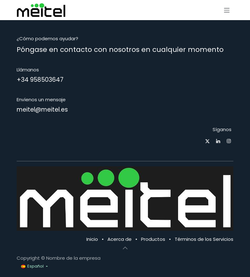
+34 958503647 (40, 79)
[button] (125, 248)
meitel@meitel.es (42, 109)
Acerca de (119, 239)
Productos (153, 239)
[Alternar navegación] (227, 10)
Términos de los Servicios (204, 239)
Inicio (92, 239)
